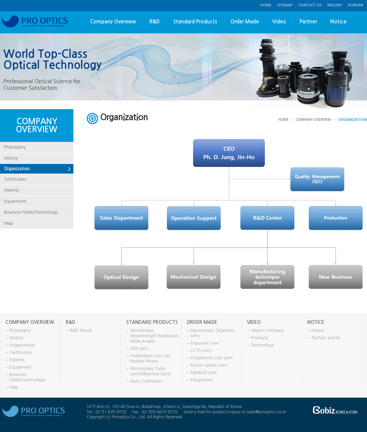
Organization (17, 169)
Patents (11, 190)
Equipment (15, 201)
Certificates (15, 179)
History (11, 158)
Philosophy (15, 147)
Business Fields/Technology (31, 212)
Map (8, 223)
